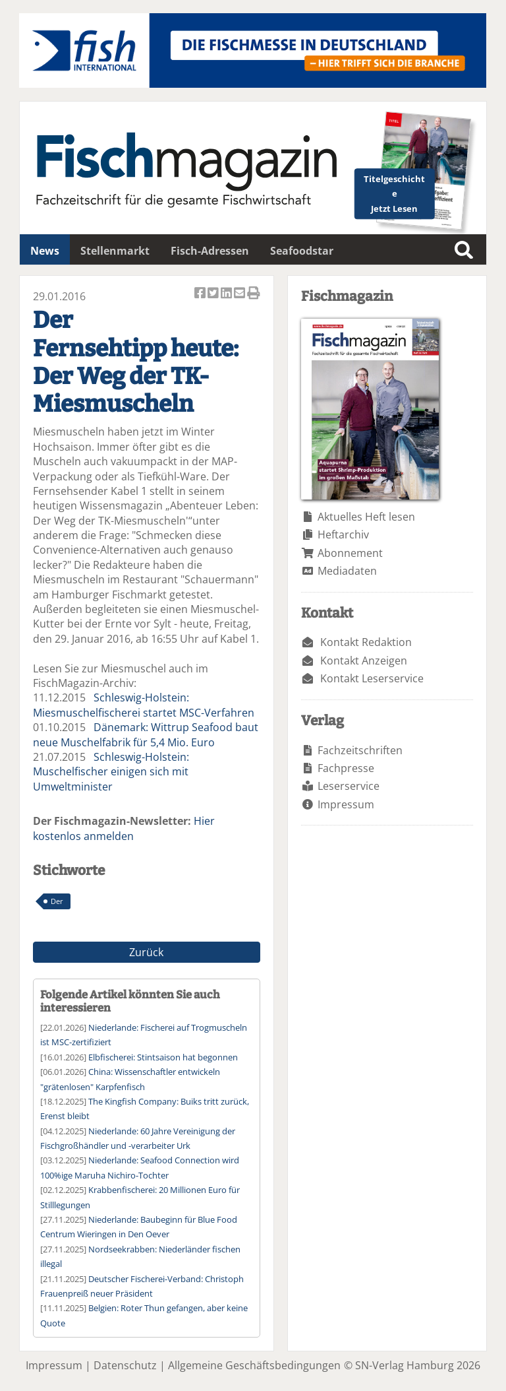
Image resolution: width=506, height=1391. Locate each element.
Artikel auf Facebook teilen (201, 294)
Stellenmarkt (115, 250)
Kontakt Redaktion (366, 642)
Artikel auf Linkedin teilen (227, 294)
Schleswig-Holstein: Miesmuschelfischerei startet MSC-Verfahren (143, 704)
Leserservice (349, 786)
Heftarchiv (343, 534)
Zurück (146, 952)
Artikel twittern (214, 294)
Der (57, 901)
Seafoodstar (301, 250)
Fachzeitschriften (360, 750)
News (44, 250)
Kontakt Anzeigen (363, 660)
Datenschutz (125, 1365)
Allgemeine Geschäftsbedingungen (254, 1365)
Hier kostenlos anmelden (124, 828)
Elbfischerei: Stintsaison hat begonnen (163, 1057)
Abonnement (350, 553)
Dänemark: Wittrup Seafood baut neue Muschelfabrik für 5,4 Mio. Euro (145, 734)
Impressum (346, 804)
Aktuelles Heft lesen (366, 516)
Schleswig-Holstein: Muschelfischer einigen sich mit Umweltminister (111, 772)
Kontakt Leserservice (372, 678)
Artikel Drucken (253, 294)
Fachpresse (346, 768)
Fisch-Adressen (210, 250)
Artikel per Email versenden (240, 294)
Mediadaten (347, 571)
